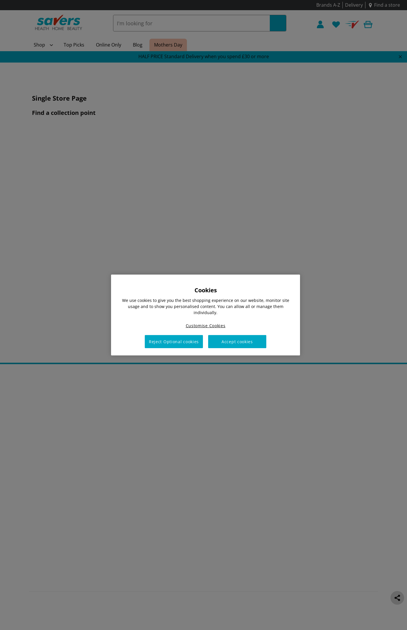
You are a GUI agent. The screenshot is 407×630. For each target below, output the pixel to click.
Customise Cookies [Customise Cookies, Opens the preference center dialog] (206, 325)
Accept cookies (237, 341)
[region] (205, 315)
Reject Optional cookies (174, 341)
